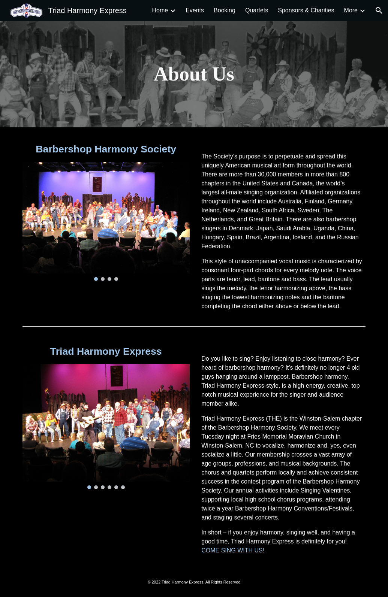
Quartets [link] (256, 10)
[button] (379, 10)
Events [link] (195, 10)
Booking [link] (224, 10)
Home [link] (160, 10)
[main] (194, 74)
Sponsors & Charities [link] (306, 10)
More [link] (351, 10)
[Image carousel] (106, 221)
